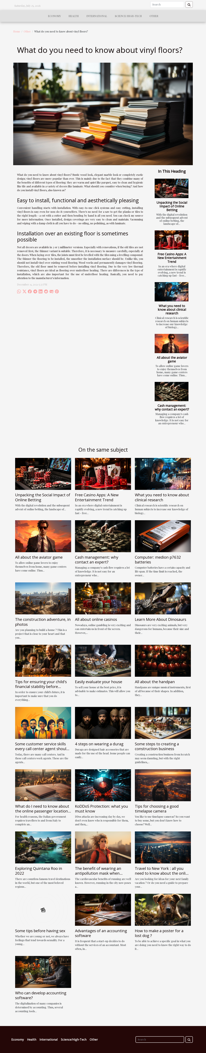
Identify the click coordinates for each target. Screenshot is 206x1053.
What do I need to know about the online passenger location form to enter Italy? (42, 811)
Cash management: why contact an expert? (172, 407)
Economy (54, 16)
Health (74, 16)
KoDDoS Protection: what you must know (101, 808)
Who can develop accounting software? (40, 995)
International (96, 16)
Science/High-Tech (128, 16)
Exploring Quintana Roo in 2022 (38, 871)
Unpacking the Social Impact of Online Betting (171, 206)
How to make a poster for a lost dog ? (159, 933)
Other (154, 16)
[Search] (167, 4)
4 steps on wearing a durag (99, 743)
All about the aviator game (172, 359)
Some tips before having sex (40, 930)
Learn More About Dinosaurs (160, 619)
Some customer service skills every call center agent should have (42, 748)
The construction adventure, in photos (43, 622)
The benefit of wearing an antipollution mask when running (98, 873)
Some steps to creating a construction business (157, 746)
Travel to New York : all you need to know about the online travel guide (162, 873)
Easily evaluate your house (98, 681)
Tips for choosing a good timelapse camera (157, 808)
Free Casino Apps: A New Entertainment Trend (171, 258)
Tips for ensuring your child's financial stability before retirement (41, 686)
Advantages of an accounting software (101, 933)
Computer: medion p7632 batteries (158, 559)
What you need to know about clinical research (172, 309)
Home (16, 31)
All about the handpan (155, 681)
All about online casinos (96, 619)
